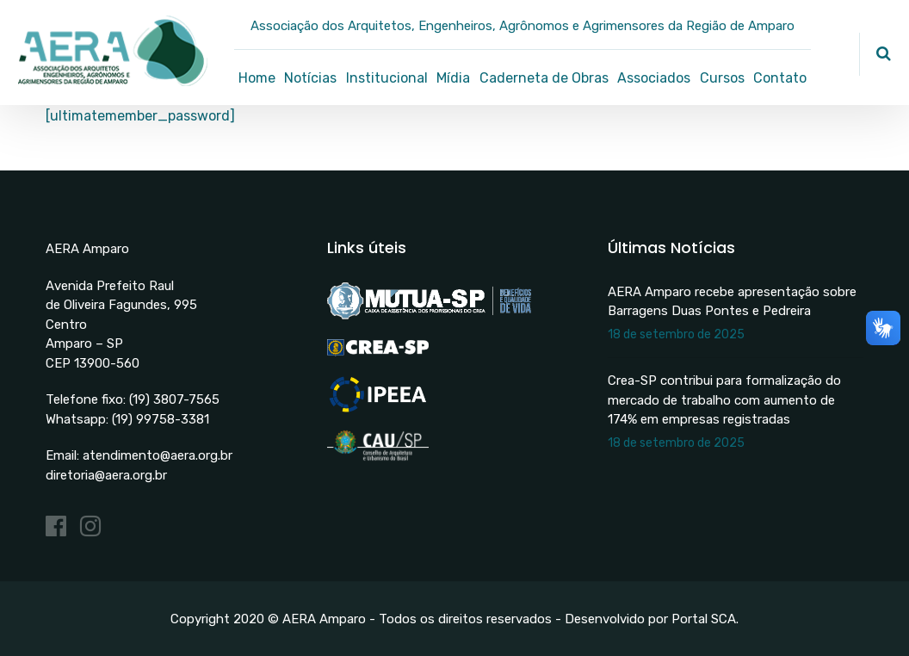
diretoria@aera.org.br (106, 475)
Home (256, 78)
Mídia (453, 78)
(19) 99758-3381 (160, 419)
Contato (780, 78)
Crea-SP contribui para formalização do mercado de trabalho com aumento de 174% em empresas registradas (724, 400)
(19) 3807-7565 (174, 399)
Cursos (722, 78)
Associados (653, 78)
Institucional (387, 78)
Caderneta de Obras (544, 78)
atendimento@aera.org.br (157, 455)
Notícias (310, 78)
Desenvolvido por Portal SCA (650, 619)
